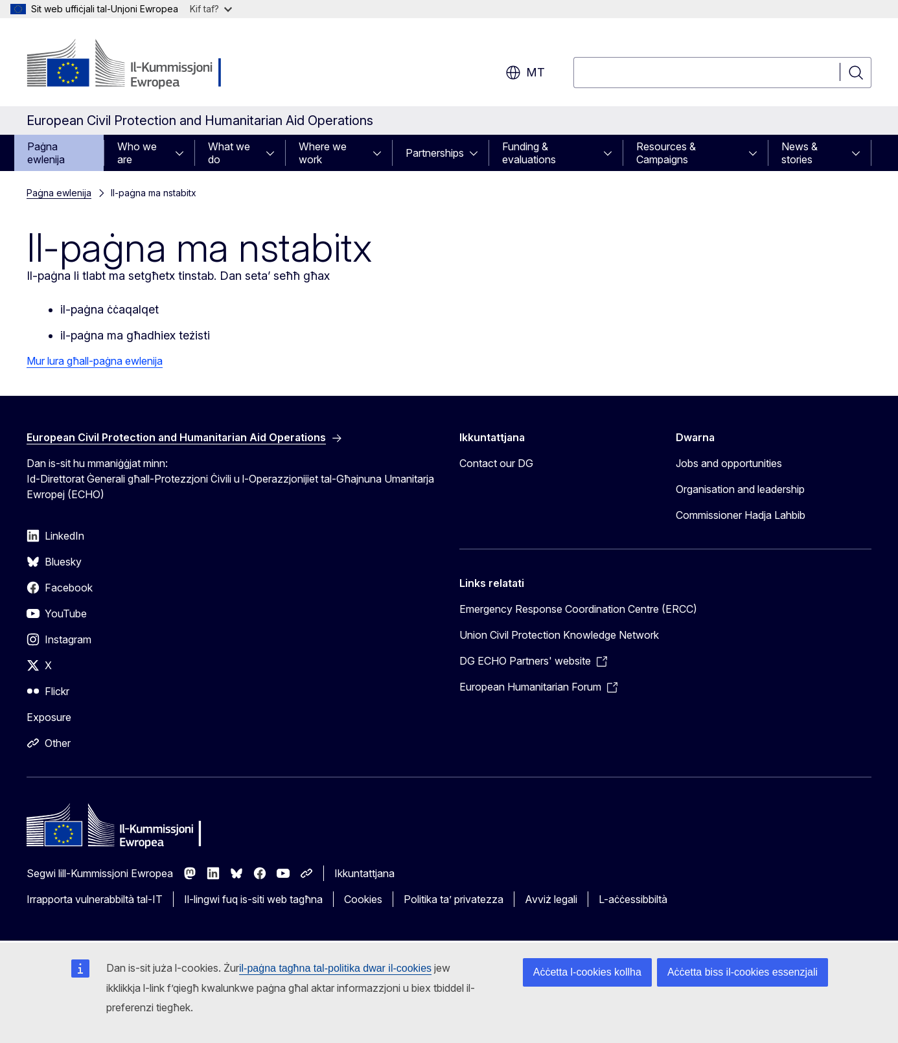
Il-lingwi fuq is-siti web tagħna (253, 899)
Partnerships (435, 152)
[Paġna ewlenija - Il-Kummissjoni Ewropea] (131, 65)
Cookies (363, 899)
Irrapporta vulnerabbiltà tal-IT (95, 899)
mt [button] (525, 72)
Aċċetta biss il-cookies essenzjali (742, 972)
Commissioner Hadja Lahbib (740, 515)
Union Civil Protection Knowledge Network (559, 634)
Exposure (49, 717)
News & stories (799, 153)
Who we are (137, 153)
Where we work (323, 153)
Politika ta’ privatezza (453, 899)
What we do (229, 153)
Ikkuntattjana (364, 873)
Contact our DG (496, 463)
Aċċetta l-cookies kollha (587, 972)
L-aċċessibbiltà (633, 899)
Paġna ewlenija (46, 153)
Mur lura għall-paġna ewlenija (95, 360)
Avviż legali (551, 899)
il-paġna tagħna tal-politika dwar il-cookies (335, 968)
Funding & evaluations (529, 153)
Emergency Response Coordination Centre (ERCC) (578, 608)
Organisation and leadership (740, 489)
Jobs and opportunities (729, 463)
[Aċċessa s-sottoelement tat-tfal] (183, 153)
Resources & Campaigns (666, 153)
